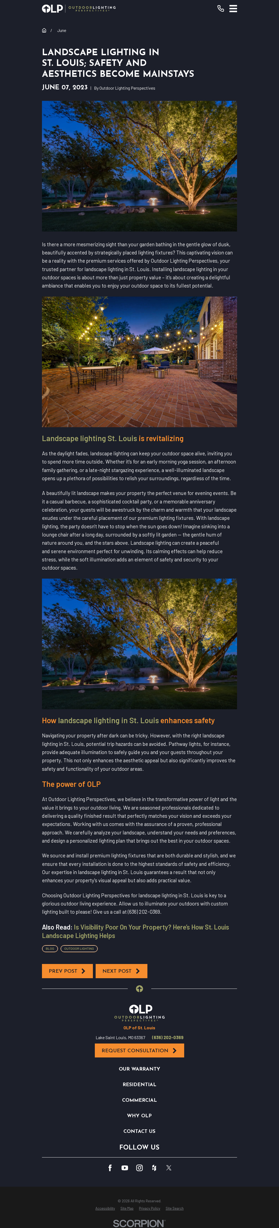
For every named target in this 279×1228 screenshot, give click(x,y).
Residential (139, 1085)
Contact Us (139, 1131)
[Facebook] (110, 1168)
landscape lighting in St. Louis (108, 720)
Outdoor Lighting (79, 948)
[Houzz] (154, 1168)
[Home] (79, 8)
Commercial (139, 1100)
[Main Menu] (233, 9)
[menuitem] (105, 1208)
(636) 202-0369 (167, 1037)
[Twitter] (169, 1168)
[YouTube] (125, 1168)
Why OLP (139, 1116)
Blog (50, 948)
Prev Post (67, 971)
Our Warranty (139, 1069)
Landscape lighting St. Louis (89, 438)
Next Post (121, 971)
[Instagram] (139, 1168)
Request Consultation (139, 1051)
